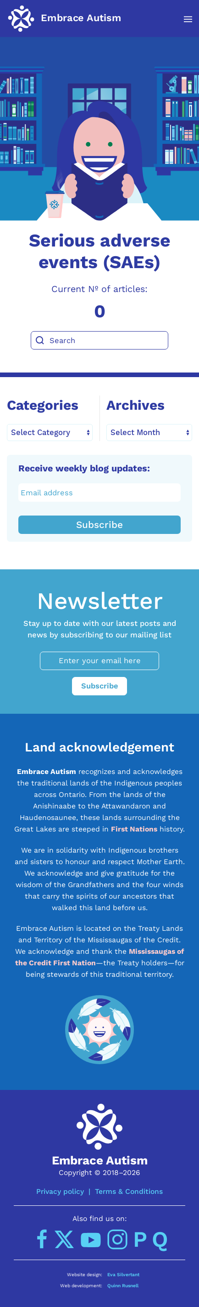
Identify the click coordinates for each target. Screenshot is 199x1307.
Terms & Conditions (129, 1191)
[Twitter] (64, 1239)
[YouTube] (91, 1239)
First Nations (134, 829)
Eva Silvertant (123, 1274)
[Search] (99, 340)
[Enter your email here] (99, 661)
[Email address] (99, 492)
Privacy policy (60, 1191)
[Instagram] (117, 1239)
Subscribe (99, 524)
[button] (183, 19)
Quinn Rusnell (122, 1285)
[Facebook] (42, 1239)
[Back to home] (64, 18)
